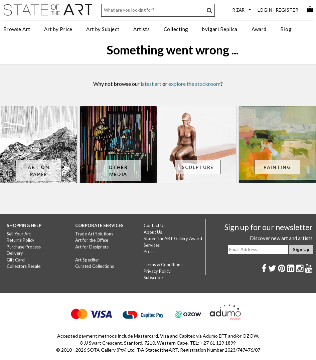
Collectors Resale (23, 266)
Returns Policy (20, 240)
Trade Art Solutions (94, 233)
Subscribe (153, 277)
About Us (153, 232)
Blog (286, 29)
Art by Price (58, 29)
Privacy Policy (157, 271)
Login (265, 10)
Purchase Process (24, 246)
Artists (141, 29)
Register (287, 10)
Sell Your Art (19, 233)
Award (259, 29)
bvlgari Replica (220, 29)
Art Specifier (87, 259)
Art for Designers (92, 246)
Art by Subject (102, 29)
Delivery (15, 253)
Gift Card (16, 259)
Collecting (176, 29)
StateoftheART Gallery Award (173, 238)
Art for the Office (91, 240)
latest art (151, 83)
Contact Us (154, 225)
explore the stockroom (194, 83)
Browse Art (16, 29)
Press (149, 251)
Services (152, 245)
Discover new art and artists (281, 238)
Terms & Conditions (163, 264)
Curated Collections (94, 266)
